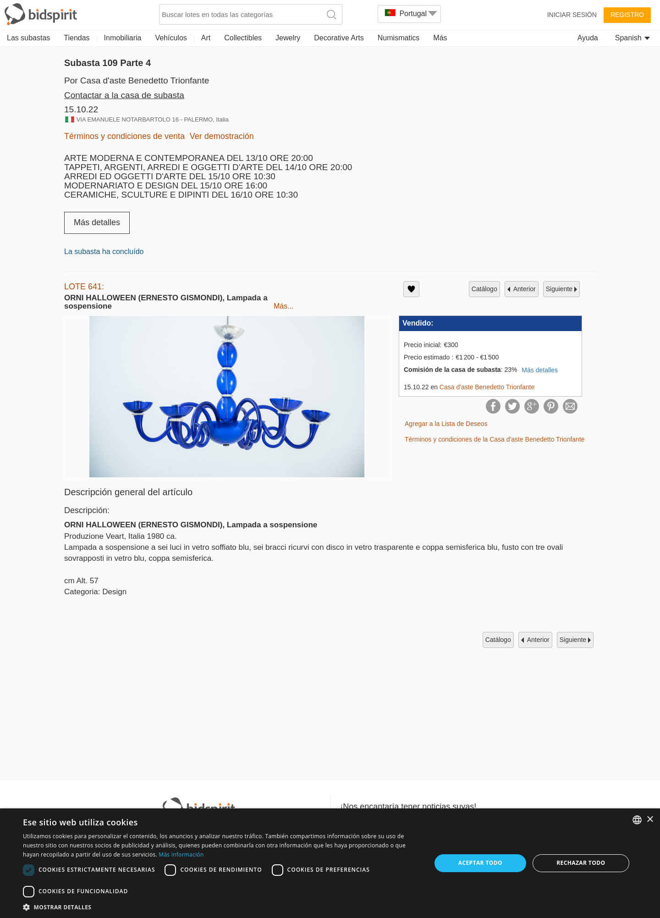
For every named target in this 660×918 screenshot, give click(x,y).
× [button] (649, 819)
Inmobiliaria (123, 38)
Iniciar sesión (572, 14)
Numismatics (399, 38)
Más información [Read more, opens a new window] (181, 854)
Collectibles (243, 38)
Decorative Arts (338, 38)
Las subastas (28, 38)
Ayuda (588, 38)
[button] (221, 906)
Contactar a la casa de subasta (124, 95)
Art (205, 38)
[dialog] (330, 863)
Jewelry (287, 38)
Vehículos (171, 38)
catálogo (484, 289)
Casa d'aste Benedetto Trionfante (487, 387)
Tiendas (76, 38)
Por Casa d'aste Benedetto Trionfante (136, 80)
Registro (627, 14)
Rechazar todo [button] (580, 863)
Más (440, 38)
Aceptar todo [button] (480, 863)
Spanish (632, 38)
